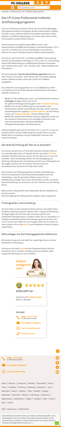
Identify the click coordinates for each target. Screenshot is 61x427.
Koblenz (22, 391)
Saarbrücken (19, 398)
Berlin (4, 383)
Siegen (29, 398)
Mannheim (6, 395)
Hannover (41, 387)
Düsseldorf (41, 383)
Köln (30, 391)
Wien (45, 398)
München (16, 395)
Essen (4, 387)
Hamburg (31, 387)
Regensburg (6, 398)
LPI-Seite (52, 153)
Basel (52, 398)
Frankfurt (12, 387)
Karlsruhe (5, 391)
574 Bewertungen (34, 297)
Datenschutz (24, 409)
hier (31, 423)
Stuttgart (37, 398)
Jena (49, 387)
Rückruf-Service (28, 333)
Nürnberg (35, 395)
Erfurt (50, 383)
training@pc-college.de (31, 323)
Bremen (12, 383)
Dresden (31, 383)
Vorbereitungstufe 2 (22, 114)
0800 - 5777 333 (29, 317)
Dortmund (21, 383)
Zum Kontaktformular (30, 328)
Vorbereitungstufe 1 (38, 111)
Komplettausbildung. (49, 103)
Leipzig (45, 391)
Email (26, 224)
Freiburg (21, 387)
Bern (3, 402)
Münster (25, 395)
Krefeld (37, 391)
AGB (3, 409)
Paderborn (45, 395)
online (22, 248)
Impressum (12, 409)
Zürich (10, 402)
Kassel (14, 391)
